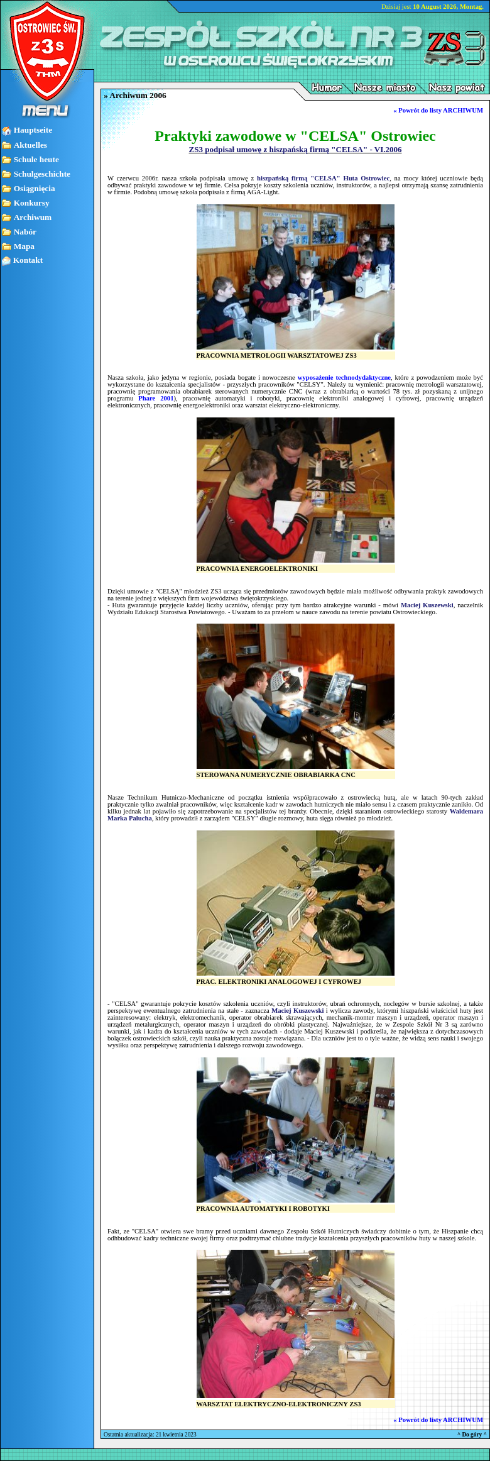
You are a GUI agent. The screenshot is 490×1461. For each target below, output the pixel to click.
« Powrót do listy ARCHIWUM (438, 110)
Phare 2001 (155, 398)
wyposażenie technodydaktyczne (344, 377)
